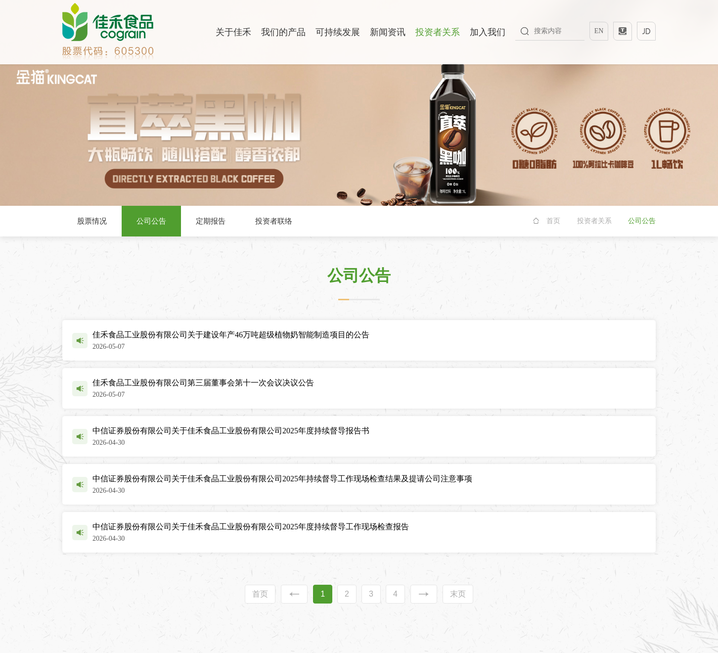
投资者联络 (273, 221)
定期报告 (210, 221)
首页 (553, 221)
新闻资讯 (387, 32)
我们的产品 (283, 32)
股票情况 (92, 221)
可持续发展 (337, 32)
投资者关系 (437, 32)
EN (599, 31)
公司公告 (151, 221)
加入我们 (487, 32)
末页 (458, 594)
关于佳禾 (233, 32)
